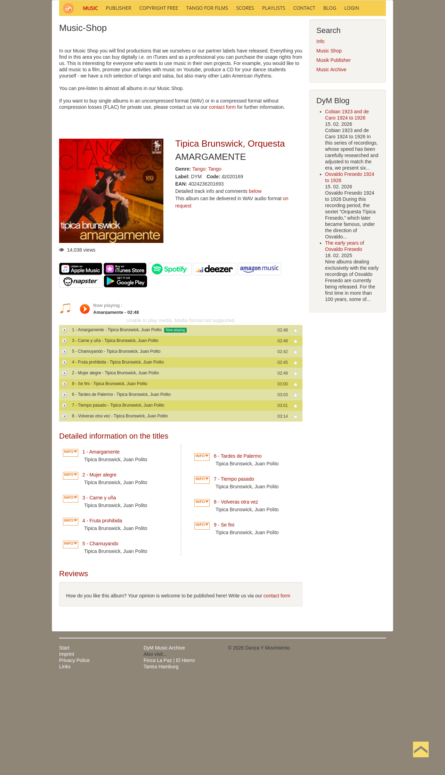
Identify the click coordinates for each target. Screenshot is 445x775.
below (255, 285)
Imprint (66, 748)
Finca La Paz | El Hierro (169, 754)
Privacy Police (74, 754)
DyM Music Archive (164, 741)
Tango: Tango (206, 263)
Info (320, 135)
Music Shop (329, 144)
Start (64, 741)
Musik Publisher (333, 154)
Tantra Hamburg (161, 760)
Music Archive (331, 163)
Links (65, 760)
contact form (222, 201)
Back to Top (421, 760)
